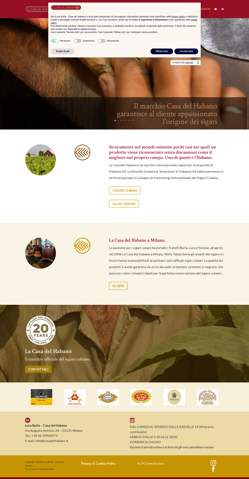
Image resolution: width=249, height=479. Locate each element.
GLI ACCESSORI (123, 204)
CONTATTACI (38, 369)
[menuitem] (215, 13)
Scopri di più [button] (62, 51)
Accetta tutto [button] (186, 51)
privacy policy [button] (178, 16)
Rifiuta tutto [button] (162, 51)
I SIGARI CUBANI (124, 190)
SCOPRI (118, 286)
